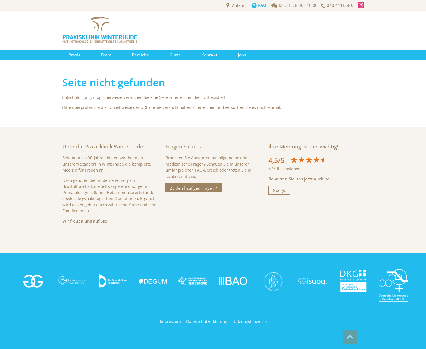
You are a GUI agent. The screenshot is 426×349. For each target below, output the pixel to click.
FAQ (262, 5)
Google (279, 190)
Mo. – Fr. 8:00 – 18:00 (298, 5)
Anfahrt (239, 5)
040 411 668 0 (340, 5)
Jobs (242, 55)
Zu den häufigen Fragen (192, 188)
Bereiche (140, 55)
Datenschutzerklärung (206, 321)
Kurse (175, 55)
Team (106, 55)
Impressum (170, 321)
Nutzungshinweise (249, 321)
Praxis (74, 55)
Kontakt (209, 55)
